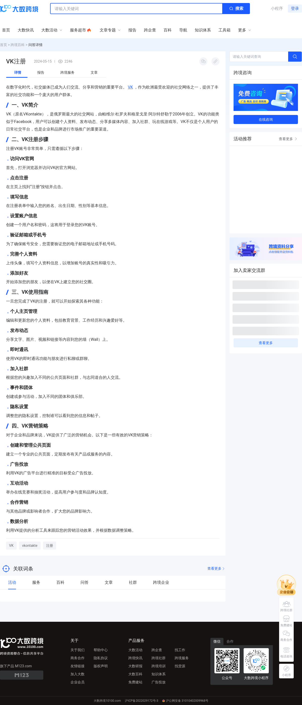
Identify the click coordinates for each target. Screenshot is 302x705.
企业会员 (77, 682)
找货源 (180, 666)
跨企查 (157, 650)
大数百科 (135, 674)
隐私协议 (101, 658)
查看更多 (216, 568)
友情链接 (77, 666)
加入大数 (77, 674)
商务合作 (77, 658)
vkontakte (29, 546)
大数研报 (135, 666)
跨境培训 (159, 666)
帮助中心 (101, 650)
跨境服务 (182, 658)
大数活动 (135, 650)
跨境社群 (159, 658)
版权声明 (101, 666)
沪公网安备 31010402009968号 (185, 700)
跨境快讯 (135, 658)
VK (130, 87)
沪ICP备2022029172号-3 (141, 700)
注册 (49, 546)
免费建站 (135, 682)
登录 (295, 8)
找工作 (180, 650)
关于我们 (77, 650)
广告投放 (159, 682)
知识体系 (159, 674)
